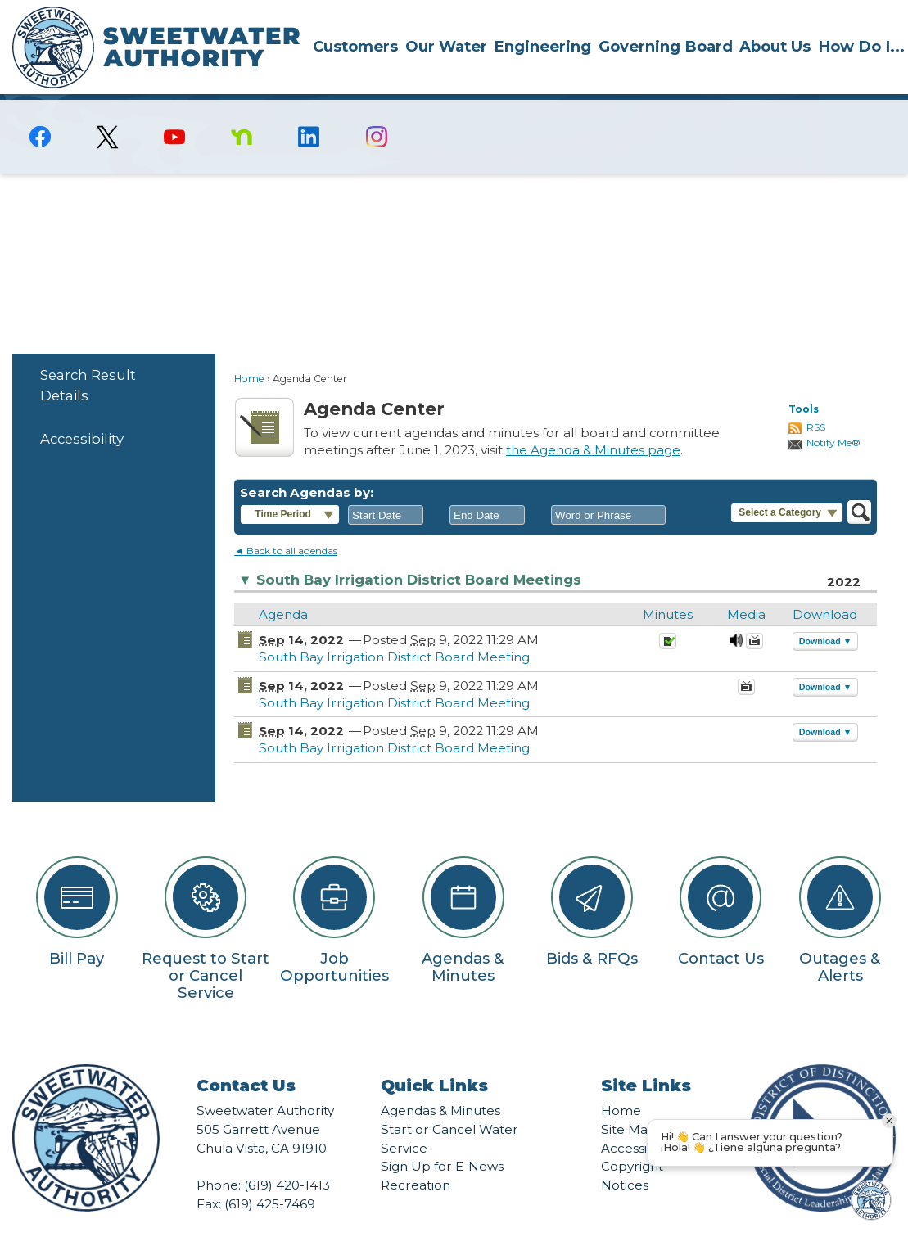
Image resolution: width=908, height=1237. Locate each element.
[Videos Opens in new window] (754, 617)
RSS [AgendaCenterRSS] (815, 399)
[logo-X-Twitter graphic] (107, 109)
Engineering (542, 46)
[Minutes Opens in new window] (667, 617)
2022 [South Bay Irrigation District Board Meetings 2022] (844, 554)
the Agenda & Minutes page (593, 422)
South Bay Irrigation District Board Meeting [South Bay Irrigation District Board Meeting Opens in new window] (394, 629)
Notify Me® (833, 415)
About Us (775, 46)
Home (249, 351)
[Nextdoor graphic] (241, 108)
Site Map (629, 1101)
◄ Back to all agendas (285, 523)
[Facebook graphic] (40, 108)
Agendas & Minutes (440, 1082)
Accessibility (82, 411)
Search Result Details (88, 357)
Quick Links (434, 1058)
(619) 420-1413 (287, 1157)
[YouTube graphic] (174, 108)
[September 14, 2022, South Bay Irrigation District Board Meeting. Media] (736, 617)
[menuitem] (355, 45)
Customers (355, 46)
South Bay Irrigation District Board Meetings (409, 552)
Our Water (446, 46)
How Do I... (861, 46)
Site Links (646, 1058)
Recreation (415, 1157)
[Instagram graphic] (376, 108)
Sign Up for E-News (442, 1138)
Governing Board (666, 46)
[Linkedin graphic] (308, 108)
